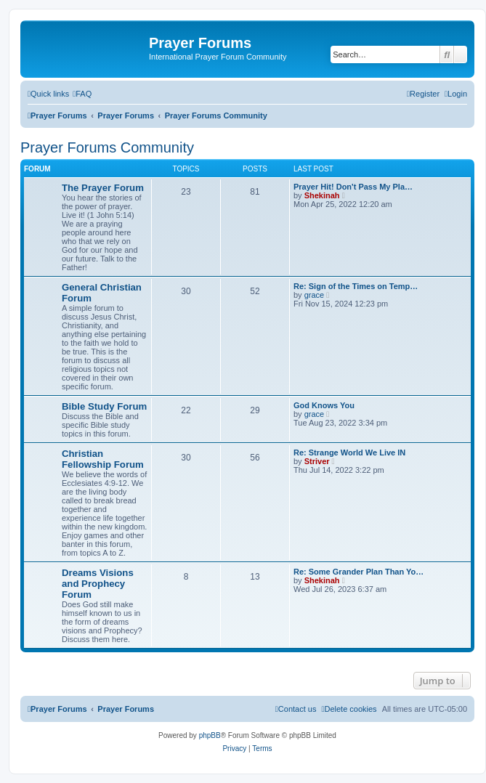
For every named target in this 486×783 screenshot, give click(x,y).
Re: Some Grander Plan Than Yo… (358, 571)
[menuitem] (82, 93)
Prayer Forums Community (107, 147)
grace (314, 295)
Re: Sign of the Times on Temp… (355, 286)
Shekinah (322, 195)
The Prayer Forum (103, 187)
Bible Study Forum (104, 406)
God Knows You (324, 405)
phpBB (210, 735)
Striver (317, 461)
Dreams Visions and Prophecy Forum (98, 583)
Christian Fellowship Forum (103, 459)
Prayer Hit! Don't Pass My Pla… (353, 186)
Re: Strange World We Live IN (349, 452)
